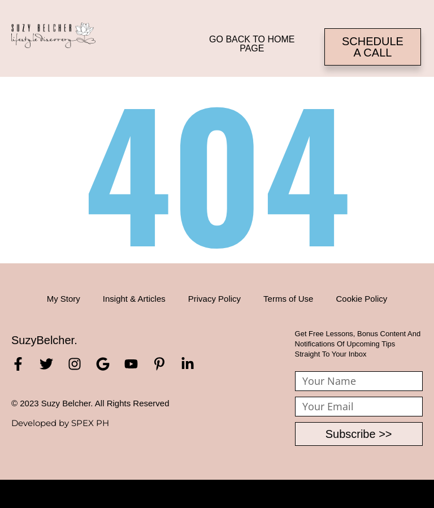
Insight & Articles (134, 298)
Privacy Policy (214, 298)
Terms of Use (288, 298)
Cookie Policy (361, 298)
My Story (63, 298)
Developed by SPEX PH (60, 423)
